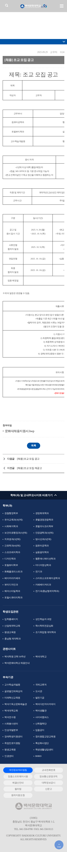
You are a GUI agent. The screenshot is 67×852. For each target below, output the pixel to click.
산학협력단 (41, 723)
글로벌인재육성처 (13, 691)
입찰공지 (39, 730)
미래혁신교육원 (12, 697)
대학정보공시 (48, 782)
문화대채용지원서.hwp (19, 431)
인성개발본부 (11, 730)
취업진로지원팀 (12, 743)
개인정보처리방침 (18, 770)
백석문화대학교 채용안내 (17, 663)
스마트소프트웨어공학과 (47, 578)
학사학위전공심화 (44, 625)
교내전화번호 (48, 770)
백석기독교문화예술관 (15, 704)
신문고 (48, 789)
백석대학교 (41, 656)
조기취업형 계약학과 (45, 632)
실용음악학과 (42, 552)
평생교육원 (10, 632)
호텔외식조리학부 (44, 526)
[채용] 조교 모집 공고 (28, 458)
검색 (6, 5)
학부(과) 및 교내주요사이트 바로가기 (31, 495)
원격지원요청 (18, 795)
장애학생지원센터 (13, 736)
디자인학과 (10, 558)
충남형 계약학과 (12, 638)
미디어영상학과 (43, 565)
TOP (59, 847)
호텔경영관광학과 (44, 519)
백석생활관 (41, 710)
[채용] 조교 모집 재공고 (29, 468)
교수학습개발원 (12, 684)
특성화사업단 (42, 743)
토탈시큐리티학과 (13, 597)
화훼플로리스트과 (13, 571)
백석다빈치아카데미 (45, 704)
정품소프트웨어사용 (18, 776)
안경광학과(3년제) (44, 532)
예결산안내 (18, 782)
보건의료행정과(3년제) (15, 532)
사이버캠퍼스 (42, 717)
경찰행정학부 (11, 513)
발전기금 (39, 697)
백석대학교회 (11, 710)
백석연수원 (10, 717)
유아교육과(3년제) (13, 519)
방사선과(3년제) (43, 539)
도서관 (38, 691)
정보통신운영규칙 (48, 776)
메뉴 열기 (61, 6)
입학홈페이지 (11, 619)
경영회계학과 (42, 513)
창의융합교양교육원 (45, 736)
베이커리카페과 (12, 578)
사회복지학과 (11, 526)
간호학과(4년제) (12, 545)
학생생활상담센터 (44, 749)
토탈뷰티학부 (11, 565)
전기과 (38, 571)
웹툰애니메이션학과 (45, 558)
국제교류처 (41, 684)
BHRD (38, 756)
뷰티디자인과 (11, 584)
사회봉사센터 (11, 723)
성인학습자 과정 (43, 619)
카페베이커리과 (43, 584)
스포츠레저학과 (12, 552)
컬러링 (18, 789)
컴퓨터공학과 (42, 545)
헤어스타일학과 (12, 591)
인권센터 (8, 756)
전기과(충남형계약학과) (47, 591)
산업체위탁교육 (12, 625)
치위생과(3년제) (12, 539)
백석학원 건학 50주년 (15, 656)
